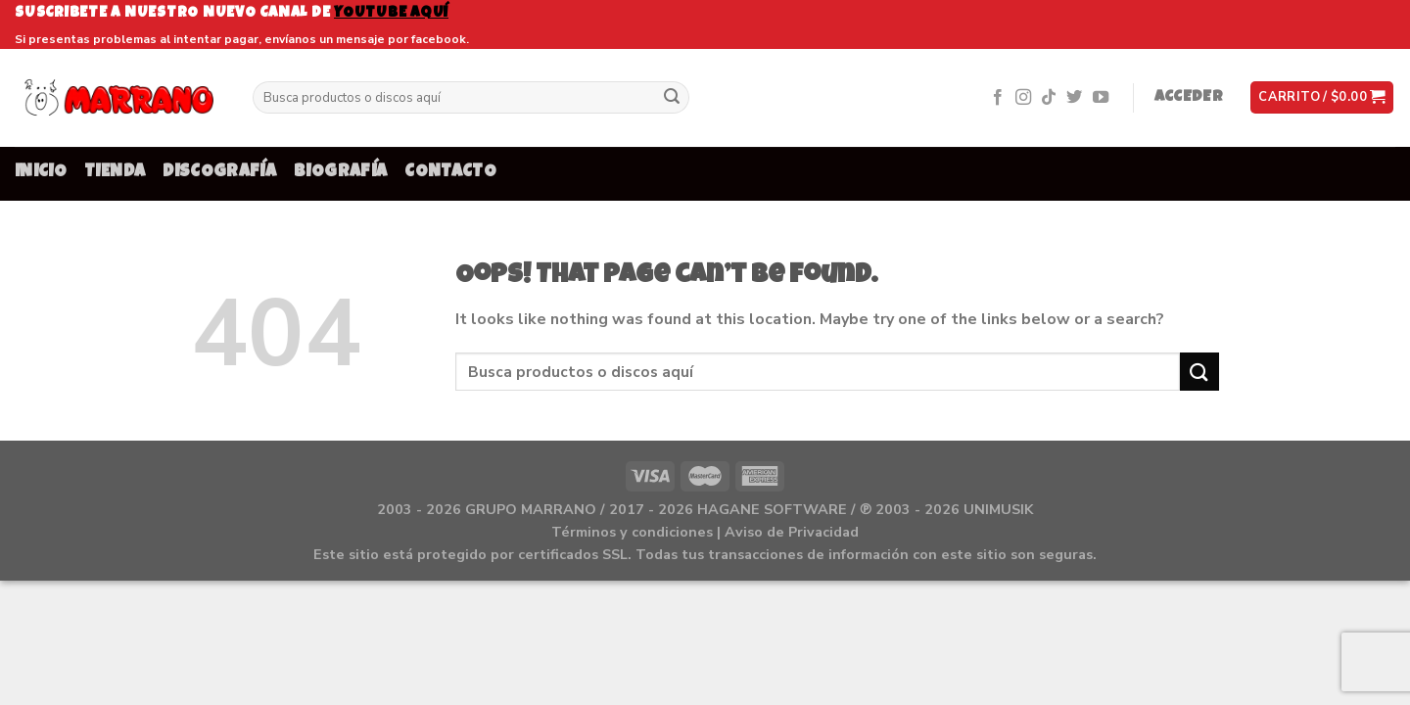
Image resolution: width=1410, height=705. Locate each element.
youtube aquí (391, 13)
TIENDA (114, 172)
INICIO (41, 172)
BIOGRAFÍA (340, 172)
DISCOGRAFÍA (219, 172)
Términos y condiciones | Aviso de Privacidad (705, 531)
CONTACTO (450, 172)
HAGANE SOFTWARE (772, 509)
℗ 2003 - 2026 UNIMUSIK (946, 509)
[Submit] (671, 98)
